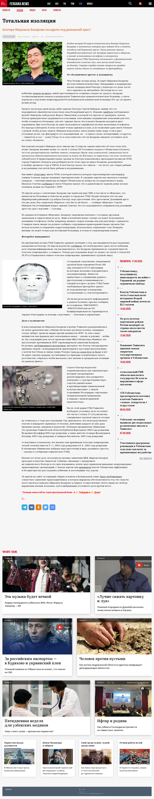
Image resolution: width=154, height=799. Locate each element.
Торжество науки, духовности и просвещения (14, 745)
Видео (32, 10)
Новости (6, 10)
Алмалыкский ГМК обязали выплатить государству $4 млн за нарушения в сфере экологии (133, 378)
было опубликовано (111, 476)
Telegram (84, 492)
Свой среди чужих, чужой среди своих (95, 744)
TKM (72, 3)
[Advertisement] (77, 532)
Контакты (8, 792)
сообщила (46, 183)
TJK (64, 3)
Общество (35, 37)
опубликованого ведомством (50, 345)
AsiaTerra (108, 112)
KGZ (56, 3)
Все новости (146, 458)
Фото (44, 10)
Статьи (20, 10)
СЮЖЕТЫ (57, 10)
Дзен (97, 492)
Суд (42, 37)
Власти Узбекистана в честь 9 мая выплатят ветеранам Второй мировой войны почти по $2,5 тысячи (135, 298)
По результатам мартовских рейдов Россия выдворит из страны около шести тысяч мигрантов (132, 325)
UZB (80, 3)
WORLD (90, 3)
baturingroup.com (95, 796)
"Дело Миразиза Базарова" (54, 37)
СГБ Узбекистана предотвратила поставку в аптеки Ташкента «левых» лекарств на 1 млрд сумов (135, 399)
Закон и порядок (23, 37)
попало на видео (42, 93)
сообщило (76, 245)
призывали (85, 467)
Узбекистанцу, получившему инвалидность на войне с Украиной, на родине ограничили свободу (135, 277)
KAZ (49, 3)
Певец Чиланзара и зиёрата (52, 744)
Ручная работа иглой (131, 742)
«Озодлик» (40, 174)
